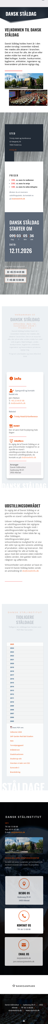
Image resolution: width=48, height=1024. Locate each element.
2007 (12, 713)
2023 (12, 655)
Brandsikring (14, 774)
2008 (12, 710)
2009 (12, 706)
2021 (12, 662)
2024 (12, 651)
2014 (12, 687)
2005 (12, 721)
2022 (12, 658)
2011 (12, 698)
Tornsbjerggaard (16, 746)
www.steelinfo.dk (32, 1010)
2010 (12, 702)
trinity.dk (12, 150)
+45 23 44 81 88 (17, 399)
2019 (12, 669)
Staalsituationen (16, 755)
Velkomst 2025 (16, 732)
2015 (12, 683)
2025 (12, 648)
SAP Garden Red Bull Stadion (21, 736)
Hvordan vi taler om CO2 (20, 764)
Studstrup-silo (15, 759)
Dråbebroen (15, 750)
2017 (12, 676)
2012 (12, 694)
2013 (12, 691)
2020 (12, 665)
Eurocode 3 (14, 769)
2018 (12, 672)
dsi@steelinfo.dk (18, 199)
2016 (12, 680)
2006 (12, 717)
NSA (11, 741)
